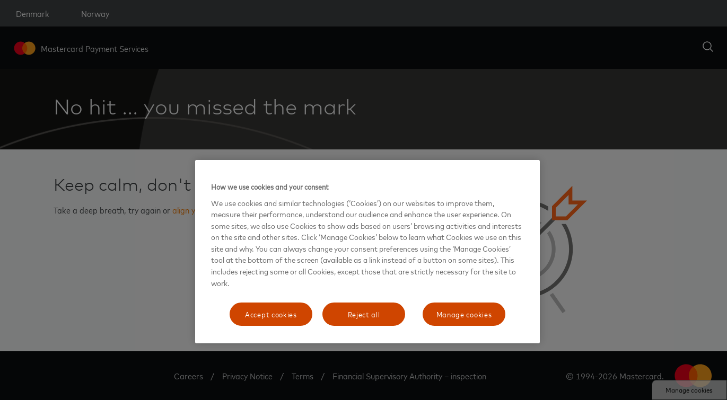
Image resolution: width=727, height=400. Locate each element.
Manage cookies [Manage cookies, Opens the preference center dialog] (464, 314)
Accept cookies (271, 314)
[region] (367, 251)
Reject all (364, 314)
